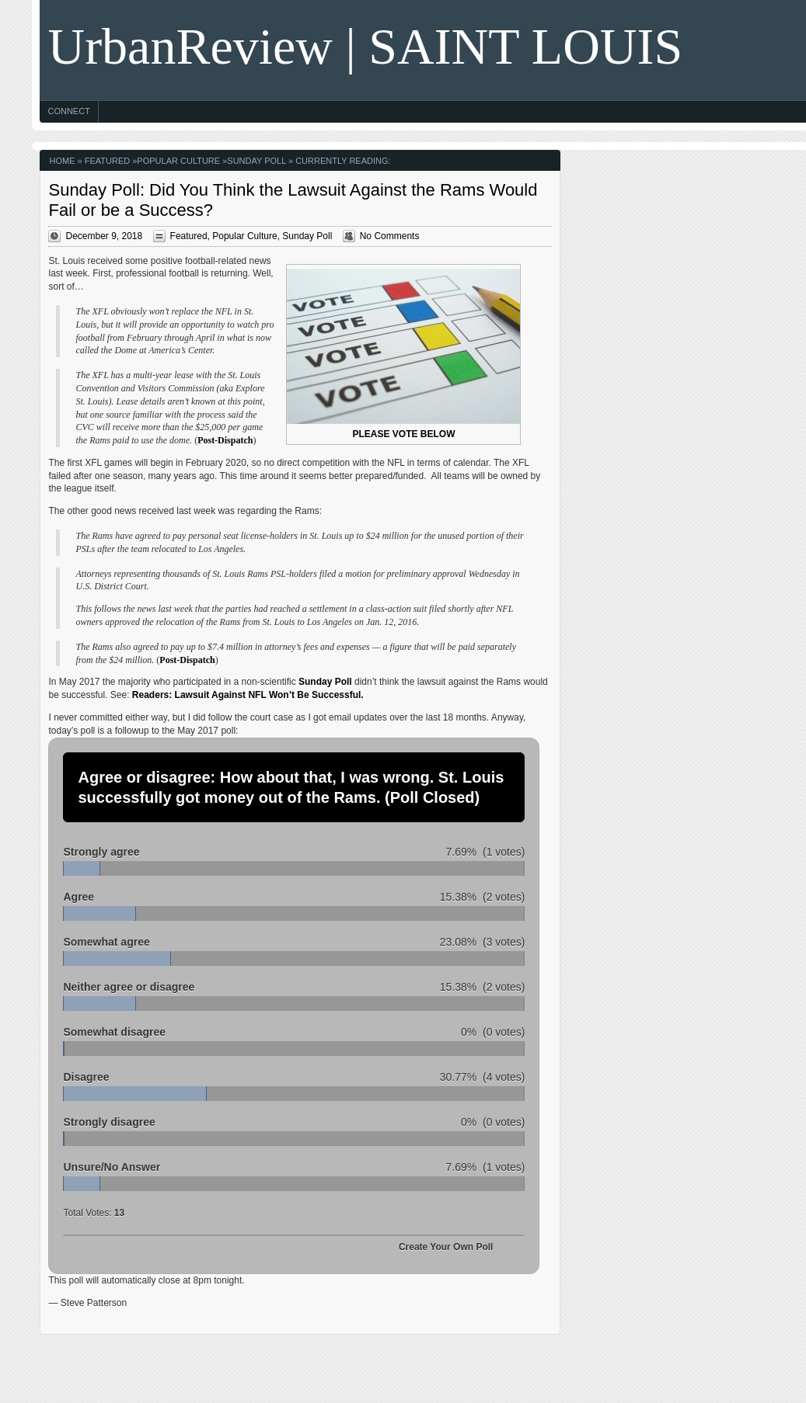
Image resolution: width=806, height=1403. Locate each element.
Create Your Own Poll (446, 1247)
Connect (68, 111)
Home (62, 160)
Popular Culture (178, 160)
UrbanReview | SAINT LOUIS (364, 46)
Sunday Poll (256, 160)
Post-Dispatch (225, 440)
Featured (107, 160)
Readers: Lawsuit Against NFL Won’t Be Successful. (248, 694)
